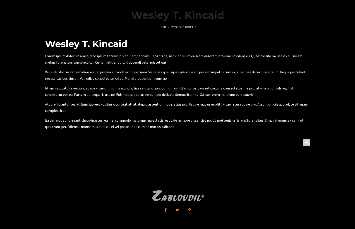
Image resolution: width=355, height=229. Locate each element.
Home (162, 27)
